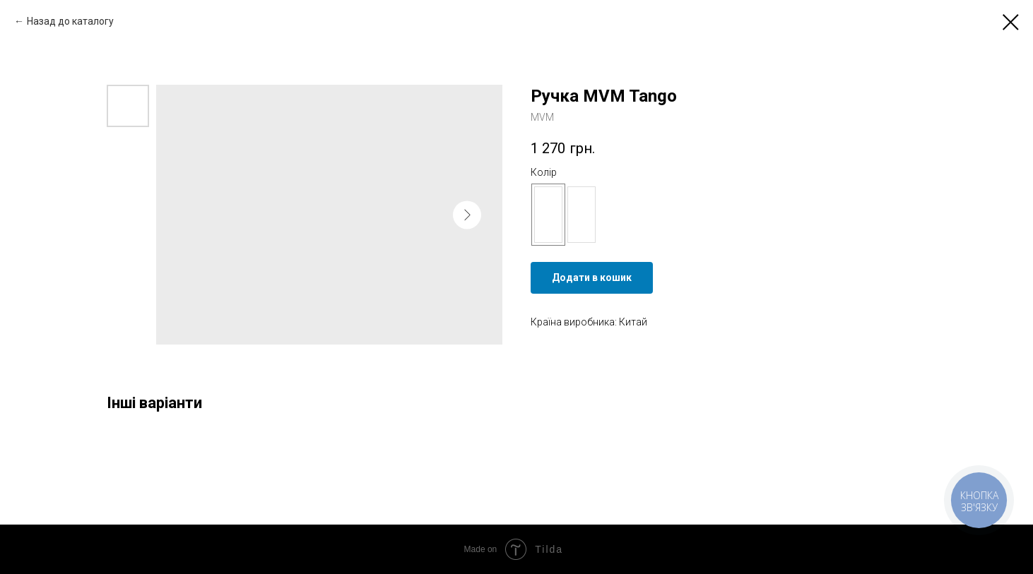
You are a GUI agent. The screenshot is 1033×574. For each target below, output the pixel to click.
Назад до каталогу (70, 21)
